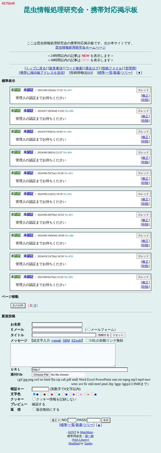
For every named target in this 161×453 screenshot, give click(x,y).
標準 (101, 72)
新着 (116, 72)
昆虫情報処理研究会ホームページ (80, 47)
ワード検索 (74, 68)
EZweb (76, 340)
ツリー (126, 72)
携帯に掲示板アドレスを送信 (42, 72)
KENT (72, 436)
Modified (74, 447)
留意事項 (55, 68)
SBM (66, 340)
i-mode (56, 340)
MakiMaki (86, 436)
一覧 (109, 72)
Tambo (88, 447)
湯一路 (89, 440)
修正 (145, 95)
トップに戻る (36, 68)
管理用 (130, 68)
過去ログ (92, 68)
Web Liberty (80, 444)
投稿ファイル (112, 68)
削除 (145, 100)
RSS (88, 72)
